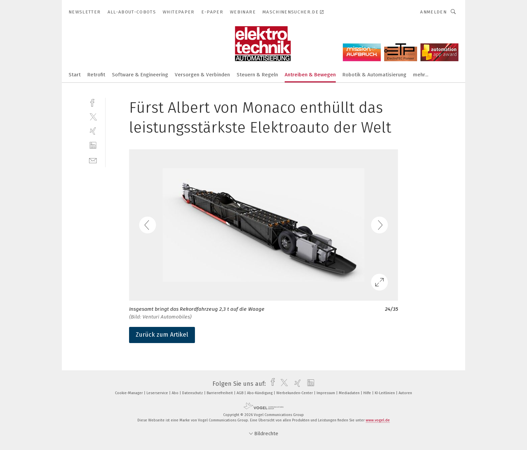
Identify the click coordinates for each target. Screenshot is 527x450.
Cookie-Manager (129, 393)
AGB (240, 393)
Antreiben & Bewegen (310, 75)
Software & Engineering (140, 75)
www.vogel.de (378, 420)
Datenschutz (193, 393)
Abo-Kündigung (260, 393)
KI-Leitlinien (385, 393)
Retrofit (96, 75)
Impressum (326, 393)
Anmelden (433, 12)
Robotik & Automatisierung (374, 75)
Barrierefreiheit (220, 393)
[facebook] (93, 102)
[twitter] (93, 116)
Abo (175, 393)
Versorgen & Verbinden (202, 75)
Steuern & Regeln (257, 75)
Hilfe (367, 393)
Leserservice (158, 393)
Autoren (405, 393)
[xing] (93, 131)
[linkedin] (93, 145)
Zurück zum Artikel (162, 334)
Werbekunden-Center (295, 393)
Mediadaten (350, 393)
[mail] (93, 160)
